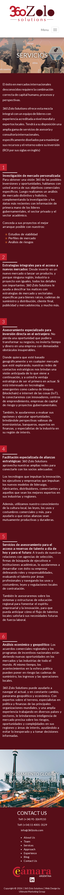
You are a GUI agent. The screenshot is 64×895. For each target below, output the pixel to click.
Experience (30, 853)
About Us (29, 837)
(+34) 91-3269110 (35, 819)
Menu (45, 30)
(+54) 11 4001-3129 (35, 824)
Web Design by (52, 888)
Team (27, 841)
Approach (29, 849)
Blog (26, 856)
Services (28, 845)
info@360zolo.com (32, 830)
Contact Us (30, 860)
